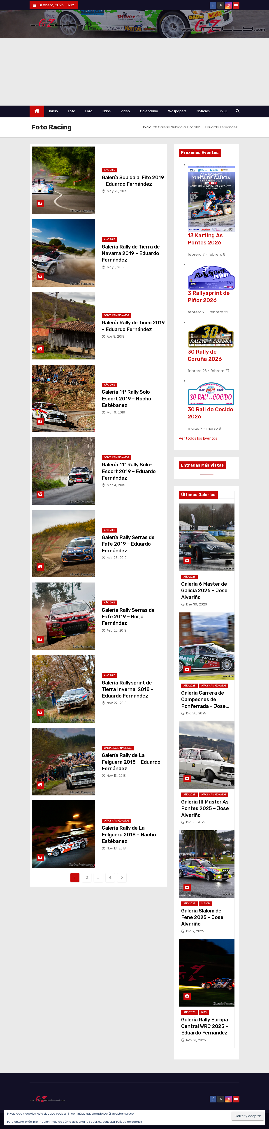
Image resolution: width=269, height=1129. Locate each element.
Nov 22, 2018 (117, 703)
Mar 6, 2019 (116, 412)
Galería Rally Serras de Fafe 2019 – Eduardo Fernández (128, 544)
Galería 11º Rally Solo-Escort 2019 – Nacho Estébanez (127, 398)
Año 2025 (189, 685)
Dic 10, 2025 (195, 822)
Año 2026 (189, 576)
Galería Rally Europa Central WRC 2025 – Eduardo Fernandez (204, 1026)
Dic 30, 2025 (196, 713)
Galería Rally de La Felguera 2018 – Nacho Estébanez (129, 834)
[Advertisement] (134, 71)
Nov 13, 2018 (116, 775)
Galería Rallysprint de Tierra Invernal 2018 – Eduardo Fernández (127, 689)
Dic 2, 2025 (195, 931)
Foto (71, 111)
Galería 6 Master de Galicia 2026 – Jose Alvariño (204, 590)
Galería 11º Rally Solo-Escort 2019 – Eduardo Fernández (129, 471)
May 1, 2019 (116, 267)
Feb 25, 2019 (117, 630)
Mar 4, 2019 (116, 485)
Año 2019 (109, 170)
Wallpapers (177, 111)
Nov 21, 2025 (196, 1040)
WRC (203, 1012)
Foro (89, 111)
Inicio (53, 111)
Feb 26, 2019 (117, 557)
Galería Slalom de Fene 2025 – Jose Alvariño (202, 917)
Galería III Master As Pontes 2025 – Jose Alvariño (205, 808)
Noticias (203, 111)
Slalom (205, 903)
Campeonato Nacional (118, 748)
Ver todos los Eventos (198, 438)
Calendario (149, 111)
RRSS (223, 111)
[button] (237, 111)
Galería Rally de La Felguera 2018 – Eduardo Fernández (131, 762)
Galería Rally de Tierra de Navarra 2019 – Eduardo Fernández (131, 253)
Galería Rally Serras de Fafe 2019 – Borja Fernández (128, 616)
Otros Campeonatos (116, 315)
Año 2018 (109, 675)
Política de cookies (129, 1122)
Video (125, 111)
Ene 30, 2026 (196, 604)
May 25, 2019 (117, 191)
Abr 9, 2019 (116, 336)
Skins (106, 111)
